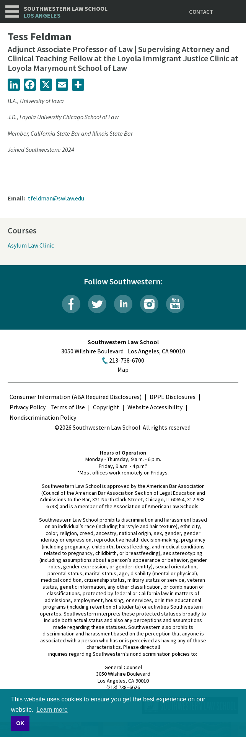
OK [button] (20, 723)
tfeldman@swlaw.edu (56, 198)
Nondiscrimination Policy (43, 417)
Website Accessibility (154, 407)
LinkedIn (123, 304)
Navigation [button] (12, 11)
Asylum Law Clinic (31, 245)
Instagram (149, 304)
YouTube (175, 304)
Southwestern (66, 12)
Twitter (97, 304)
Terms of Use (68, 407)
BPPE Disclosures (172, 397)
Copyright (106, 407)
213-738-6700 (126, 360)
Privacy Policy (28, 407)
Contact (201, 11)
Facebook (71, 304)
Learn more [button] (52, 709)
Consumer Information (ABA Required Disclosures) (76, 397)
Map (123, 369)
